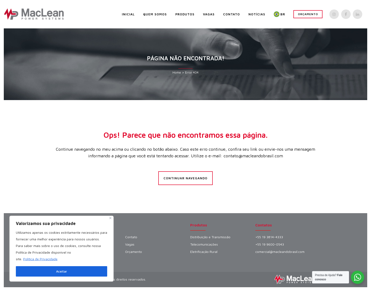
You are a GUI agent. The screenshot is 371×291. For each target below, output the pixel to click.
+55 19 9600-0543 (269, 244)
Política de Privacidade (40, 259)
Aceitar (61, 271)
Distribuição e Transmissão (210, 237)
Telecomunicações (204, 244)
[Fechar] (110, 218)
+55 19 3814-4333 (269, 237)
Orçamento (308, 14)
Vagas (129, 244)
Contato (131, 237)
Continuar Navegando (185, 178)
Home (176, 72)
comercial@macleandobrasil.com (280, 251)
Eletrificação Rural (203, 251)
